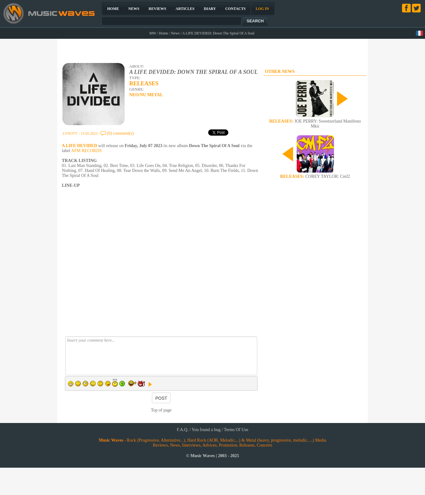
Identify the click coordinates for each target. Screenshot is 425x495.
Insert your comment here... (161, 355)
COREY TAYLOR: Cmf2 (315, 176)
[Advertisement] (213, 50)
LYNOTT (70, 133)
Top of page (161, 410)
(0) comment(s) (120, 133)
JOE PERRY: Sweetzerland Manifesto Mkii (315, 123)
